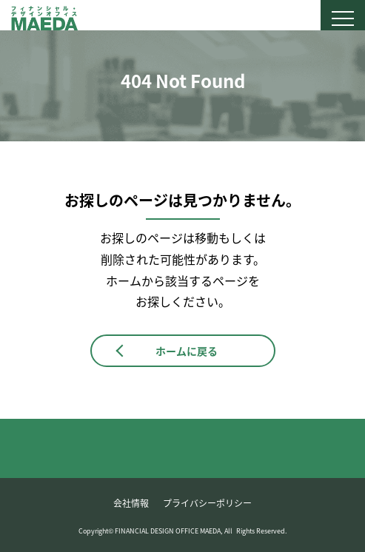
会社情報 (131, 503)
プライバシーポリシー (207, 503)
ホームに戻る (186, 350)
